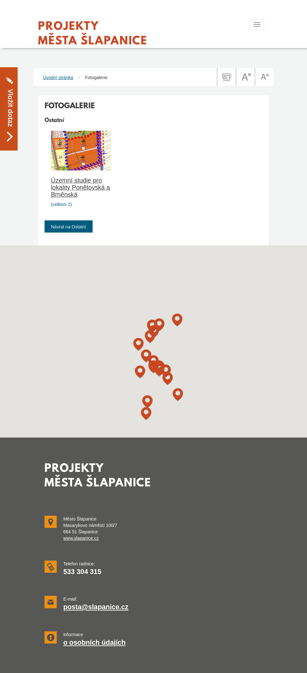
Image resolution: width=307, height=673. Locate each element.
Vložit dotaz (10, 91)
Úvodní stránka (58, 77)
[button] (147, 401)
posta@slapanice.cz (95, 607)
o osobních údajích (94, 642)
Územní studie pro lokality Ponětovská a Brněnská (80, 187)
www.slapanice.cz (81, 538)
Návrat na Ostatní (68, 226)
